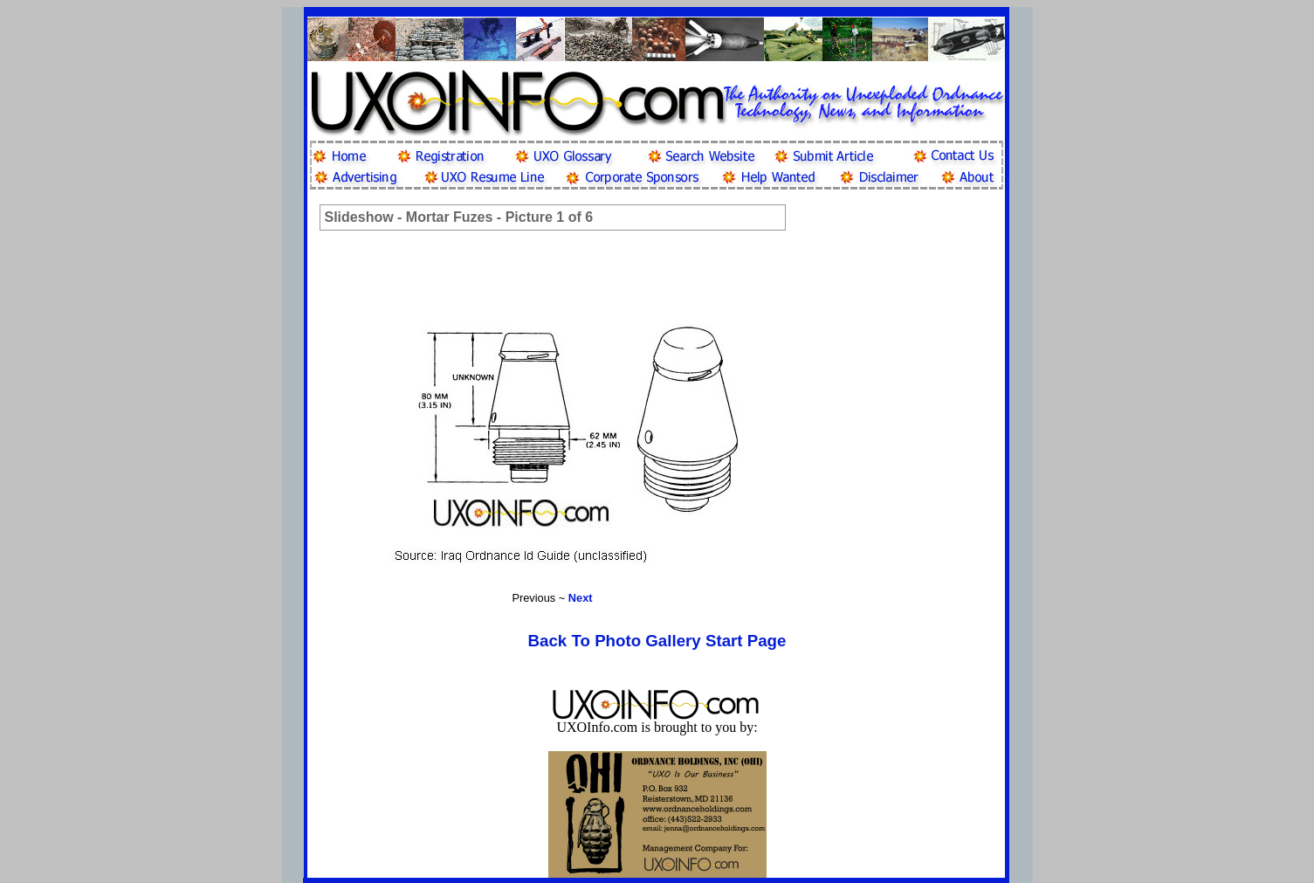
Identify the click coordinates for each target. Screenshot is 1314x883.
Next (580, 597)
